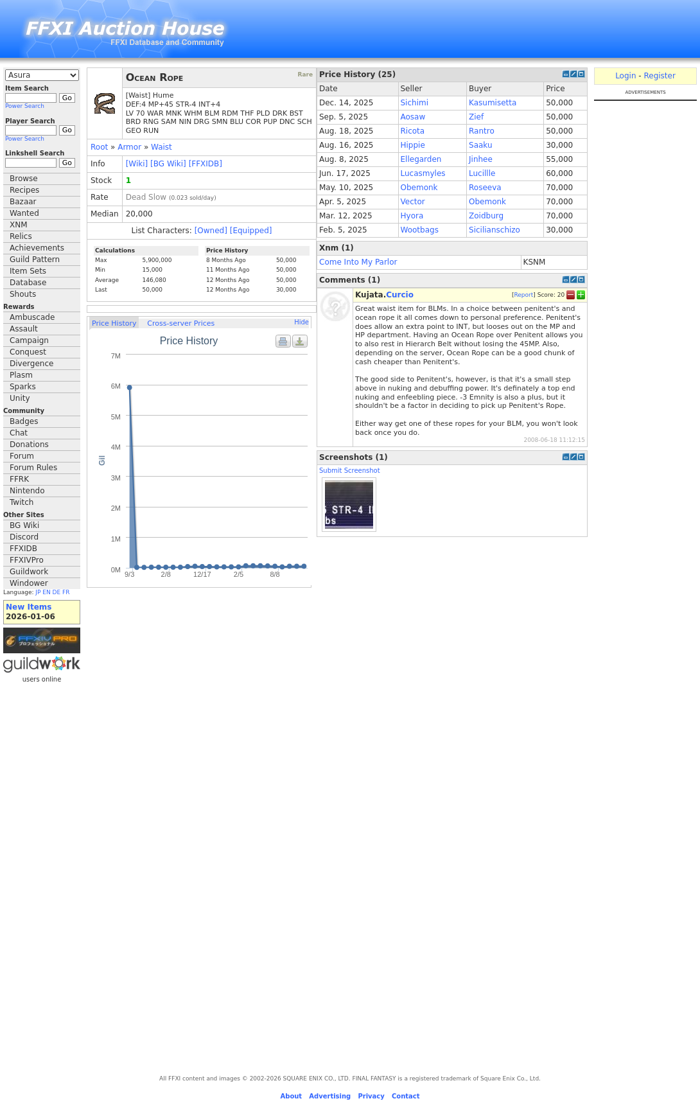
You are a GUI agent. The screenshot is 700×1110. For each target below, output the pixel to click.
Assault (24, 328)
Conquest (28, 352)
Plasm (21, 375)
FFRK (19, 479)
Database (28, 282)
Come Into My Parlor (358, 262)
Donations (29, 444)
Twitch (21, 502)
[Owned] (211, 230)
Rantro (481, 131)
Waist (161, 147)
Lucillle (482, 173)
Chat (19, 432)
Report (523, 295)
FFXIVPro (27, 560)
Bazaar (23, 201)
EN (46, 592)
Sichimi (415, 102)
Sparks (23, 386)
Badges (24, 421)
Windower (29, 583)
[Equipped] (251, 230)
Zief (476, 116)
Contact (406, 1096)
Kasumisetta (492, 102)
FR (65, 592)
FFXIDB (23, 548)
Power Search (24, 106)
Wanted (24, 213)
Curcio (400, 294)
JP (37, 592)
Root (99, 147)
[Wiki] (137, 163)
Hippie (413, 145)
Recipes (24, 190)
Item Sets (28, 271)
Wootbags (420, 229)
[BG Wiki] (168, 163)
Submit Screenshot (349, 470)
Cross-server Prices (180, 323)
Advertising (330, 1096)
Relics (21, 236)
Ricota (413, 131)
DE (57, 592)
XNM (19, 224)
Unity (20, 398)
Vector (413, 201)
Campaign (29, 340)
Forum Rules (33, 467)
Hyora (412, 215)
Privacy (371, 1096)
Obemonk (419, 187)
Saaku (481, 145)
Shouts (23, 294)
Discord (24, 537)
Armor (129, 147)
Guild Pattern (35, 259)
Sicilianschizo (494, 229)
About (291, 1096)
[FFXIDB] (205, 163)
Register (659, 75)
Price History (114, 323)
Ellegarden (421, 159)
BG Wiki (24, 525)
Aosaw (413, 116)
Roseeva (485, 187)
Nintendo (27, 490)
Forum (22, 456)
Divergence (31, 363)
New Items (28, 607)
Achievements (37, 247)
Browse (24, 178)
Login (625, 75)
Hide (301, 322)
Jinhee (481, 159)
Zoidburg (486, 215)
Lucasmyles (423, 173)
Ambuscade (32, 317)
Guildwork (29, 571)
